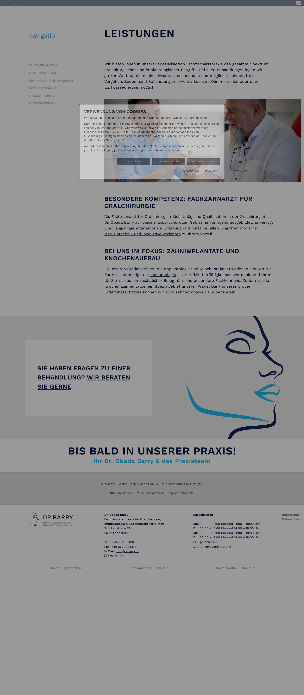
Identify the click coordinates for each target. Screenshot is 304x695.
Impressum (211, 170)
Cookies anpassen (133, 161)
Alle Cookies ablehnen (168, 161)
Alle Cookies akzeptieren (203, 161)
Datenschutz (191, 170)
